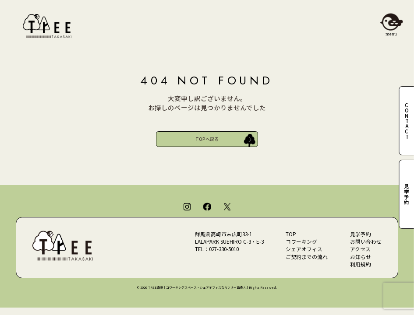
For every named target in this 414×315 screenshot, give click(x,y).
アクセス (360, 248)
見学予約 (360, 234)
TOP (291, 234)
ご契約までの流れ (307, 256)
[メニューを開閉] (391, 22)
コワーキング (301, 241)
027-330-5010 (224, 248)
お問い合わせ (366, 241)
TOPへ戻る (207, 139)
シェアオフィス (304, 248)
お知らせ (360, 256)
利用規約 (360, 264)
